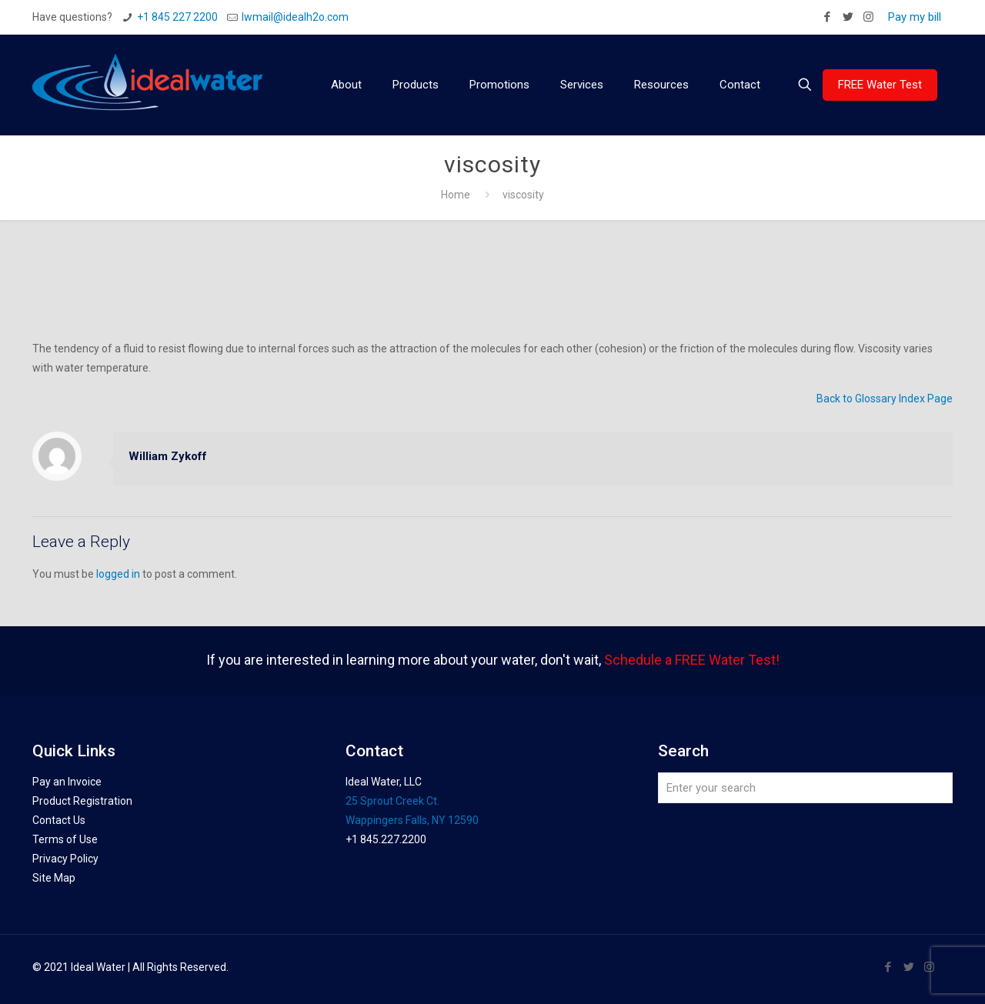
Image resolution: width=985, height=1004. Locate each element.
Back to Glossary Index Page (884, 398)
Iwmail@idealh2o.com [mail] (295, 17)
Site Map (53, 878)
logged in (118, 574)
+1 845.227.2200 (386, 839)
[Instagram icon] (868, 17)
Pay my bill (914, 17)
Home (455, 194)
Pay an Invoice (67, 782)
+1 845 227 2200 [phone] (177, 17)
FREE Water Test (880, 85)
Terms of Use (65, 839)
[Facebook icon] (827, 17)
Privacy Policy (65, 858)
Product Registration (82, 801)
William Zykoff (168, 456)
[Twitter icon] (848, 17)
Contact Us (58, 820)
